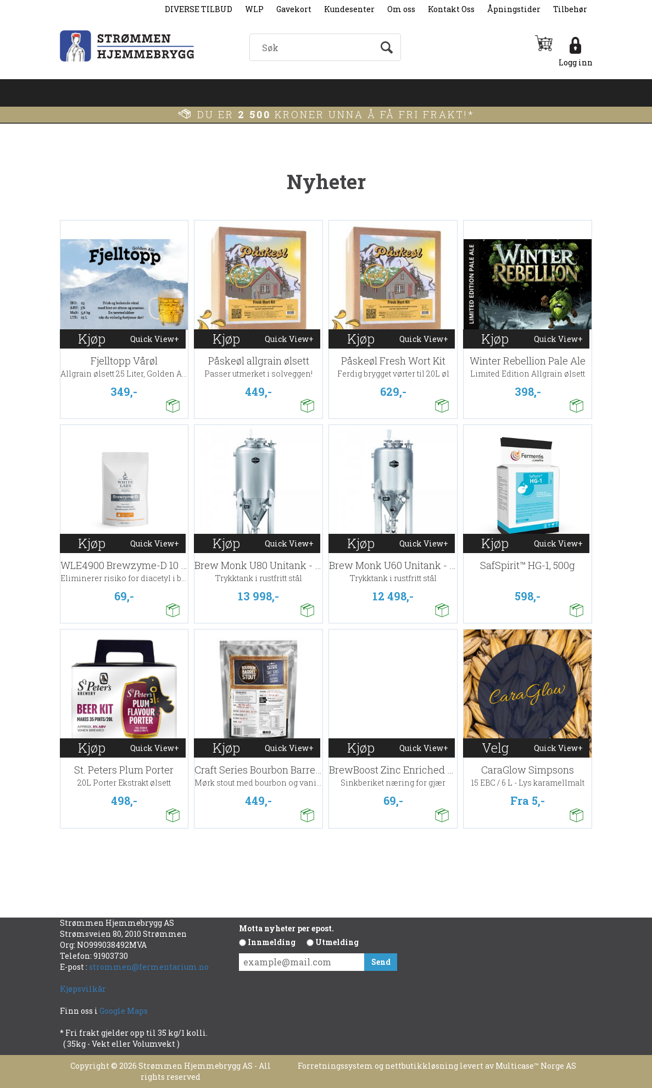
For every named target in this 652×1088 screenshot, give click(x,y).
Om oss (401, 9)
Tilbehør (570, 9)
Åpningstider (513, 9)
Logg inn (576, 62)
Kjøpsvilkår (83, 989)
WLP (254, 9)
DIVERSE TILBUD (198, 9)
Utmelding (337, 942)
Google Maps (124, 1011)
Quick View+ (154, 339)
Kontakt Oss (451, 9)
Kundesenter (349, 9)
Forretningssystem (335, 1066)
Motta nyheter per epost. (286, 928)
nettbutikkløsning (421, 1066)
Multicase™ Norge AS (535, 1066)
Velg (495, 747)
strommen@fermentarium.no (149, 967)
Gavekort (293, 9)
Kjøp (91, 338)
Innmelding (272, 942)
